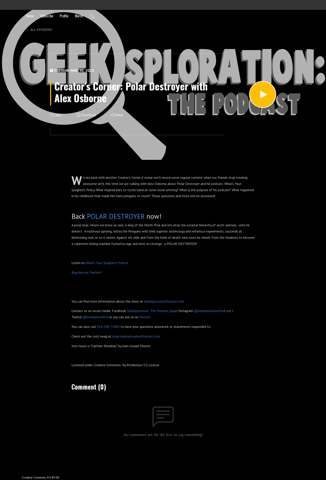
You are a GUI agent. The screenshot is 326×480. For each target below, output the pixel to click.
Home (30, 15)
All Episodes (38, 29)
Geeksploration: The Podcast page (151, 311)
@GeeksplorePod (95, 317)
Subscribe (46, 15)
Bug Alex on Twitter (85, 272)
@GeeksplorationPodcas (212, 311)
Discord (144, 317)
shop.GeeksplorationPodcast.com (136, 336)
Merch (79, 15)
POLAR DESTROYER (116, 216)
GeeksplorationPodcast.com (164, 301)
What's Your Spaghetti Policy (106, 263)
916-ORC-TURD (108, 326)
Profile (64, 15)
